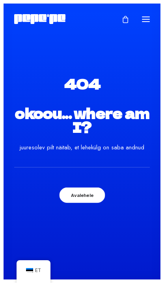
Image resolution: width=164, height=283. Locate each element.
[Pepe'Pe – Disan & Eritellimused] (39, 19)
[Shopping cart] (122, 19)
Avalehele (82, 195)
